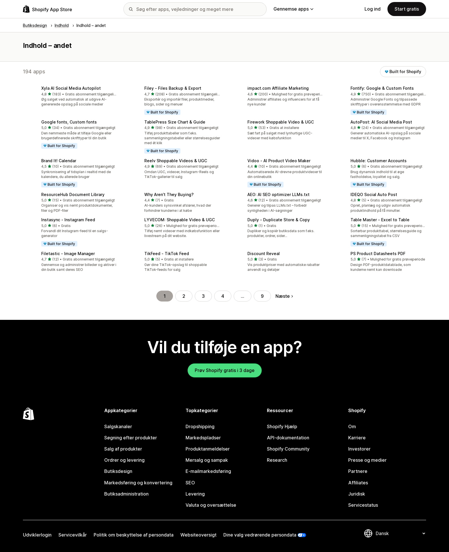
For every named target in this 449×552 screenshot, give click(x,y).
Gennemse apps (293, 9)
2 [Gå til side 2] (183, 296)
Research (277, 460)
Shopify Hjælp (282, 426)
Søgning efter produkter (130, 438)
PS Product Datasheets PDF (377, 253)
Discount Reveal (263, 253)
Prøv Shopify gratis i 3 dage (225, 370)
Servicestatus (363, 505)
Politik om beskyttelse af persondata (134, 535)
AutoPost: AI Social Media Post (381, 122)
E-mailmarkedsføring (208, 471)
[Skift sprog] (400, 533)
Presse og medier (367, 460)
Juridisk (356, 494)
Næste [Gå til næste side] (284, 296)
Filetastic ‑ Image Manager (68, 253)
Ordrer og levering (124, 460)
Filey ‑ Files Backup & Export (172, 88)
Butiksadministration (126, 494)
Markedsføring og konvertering (138, 483)
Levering (195, 494)
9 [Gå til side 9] (262, 296)
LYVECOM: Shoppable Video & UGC (179, 219)
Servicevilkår (72, 535)
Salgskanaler (118, 426)
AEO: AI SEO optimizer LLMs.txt (278, 194)
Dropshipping (200, 426)
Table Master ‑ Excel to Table (379, 219)
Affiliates (358, 483)
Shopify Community (288, 449)
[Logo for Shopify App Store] (47, 9)
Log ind (373, 9)
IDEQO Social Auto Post (373, 194)
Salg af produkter (123, 449)
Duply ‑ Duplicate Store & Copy (278, 219)
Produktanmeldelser (208, 449)
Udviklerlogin (37, 535)
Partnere (357, 471)
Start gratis (407, 9)
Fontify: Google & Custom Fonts (382, 88)
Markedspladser (203, 438)
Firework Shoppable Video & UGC (280, 122)
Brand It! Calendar (58, 160)
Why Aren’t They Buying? (169, 194)
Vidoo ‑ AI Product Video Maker (278, 160)
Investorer (359, 449)
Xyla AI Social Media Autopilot (71, 88)
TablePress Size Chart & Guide (174, 122)
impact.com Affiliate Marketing (278, 88)
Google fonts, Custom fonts (69, 122)
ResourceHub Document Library (73, 194)
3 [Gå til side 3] (203, 296)
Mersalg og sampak (207, 460)
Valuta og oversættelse (211, 505)
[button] (70, 96)
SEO (190, 483)
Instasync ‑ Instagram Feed (68, 219)
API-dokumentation (288, 438)
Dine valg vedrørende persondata (259, 535)
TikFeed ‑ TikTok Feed (166, 253)
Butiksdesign (118, 471)
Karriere (357, 438)
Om (352, 426)
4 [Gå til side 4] (222, 296)
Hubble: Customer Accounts (378, 160)
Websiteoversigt (198, 535)
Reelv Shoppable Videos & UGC (175, 160)
